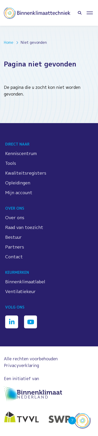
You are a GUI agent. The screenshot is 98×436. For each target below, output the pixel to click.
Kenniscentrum (21, 153)
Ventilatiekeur (20, 291)
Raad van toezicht (24, 227)
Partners (14, 247)
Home (8, 42)
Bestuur (13, 237)
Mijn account (18, 192)
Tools (10, 163)
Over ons (14, 217)
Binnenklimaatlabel (25, 282)
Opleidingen (17, 183)
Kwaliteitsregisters (25, 173)
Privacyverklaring (21, 365)
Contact (14, 257)
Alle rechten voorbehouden (31, 359)
